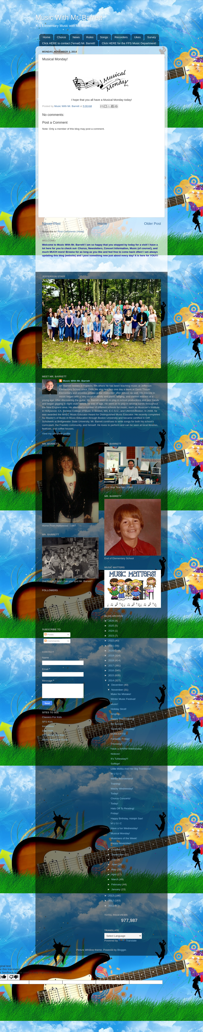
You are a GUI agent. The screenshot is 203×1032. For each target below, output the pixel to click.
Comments (52, 641)
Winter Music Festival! (123, 699)
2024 (111, 630)
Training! (116, 783)
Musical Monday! (120, 833)
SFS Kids (47, 721)
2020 (111, 650)
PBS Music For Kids (53, 735)
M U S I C (116, 773)
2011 (111, 905)
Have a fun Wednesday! (124, 828)
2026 (111, 620)
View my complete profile (56, 433)
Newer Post (51, 224)
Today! (114, 793)
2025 (111, 625)
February (116, 884)
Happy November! (121, 843)
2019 (111, 655)
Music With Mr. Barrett (68, 17)
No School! (117, 724)
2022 (111, 640)
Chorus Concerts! (121, 798)
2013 (111, 895)
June (114, 864)
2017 (111, 665)
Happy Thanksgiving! (123, 718)
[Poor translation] (14, 977)
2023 (111, 635)
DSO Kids (47, 730)
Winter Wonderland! (122, 778)
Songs (104, 37)
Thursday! (116, 743)
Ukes (137, 37)
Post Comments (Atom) (71, 231)
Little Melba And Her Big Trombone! (131, 768)
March (115, 879)
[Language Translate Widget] (123, 936)
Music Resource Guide (55, 739)
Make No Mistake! (121, 694)
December (117, 684)
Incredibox (48, 726)
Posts (49, 634)
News (76, 37)
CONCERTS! (118, 733)
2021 (111, 645)
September (118, 854)
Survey (151, 37)
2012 (111, 900)
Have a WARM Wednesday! (126, 748)
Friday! (114, 813)
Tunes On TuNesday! (123, 728)
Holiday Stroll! (118, 709)
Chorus (61, 37)
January (116, 889)
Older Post (152, 224)
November (117, 689)
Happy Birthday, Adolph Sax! (127, 818)
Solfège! (115, 763)
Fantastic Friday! (120, 738)
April (114, 874)
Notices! (115, 753)
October (116, 849)
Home (46, 37)
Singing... (116, 714)
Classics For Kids (52, 717)
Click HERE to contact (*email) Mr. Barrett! (68, 43)
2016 (111, 670)
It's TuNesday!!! (119, 758)
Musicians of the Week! (124, 838)
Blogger (121, 949)
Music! (114, 704)
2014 (111, 680)
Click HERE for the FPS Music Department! (129, 43)
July (114, 859)
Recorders (121, 37)
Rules (89, 37)
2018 (111, 660)
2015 (111, 675)
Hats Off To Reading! (122, 808)
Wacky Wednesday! (122, 788)
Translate (127, 940)
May (114, 869)
